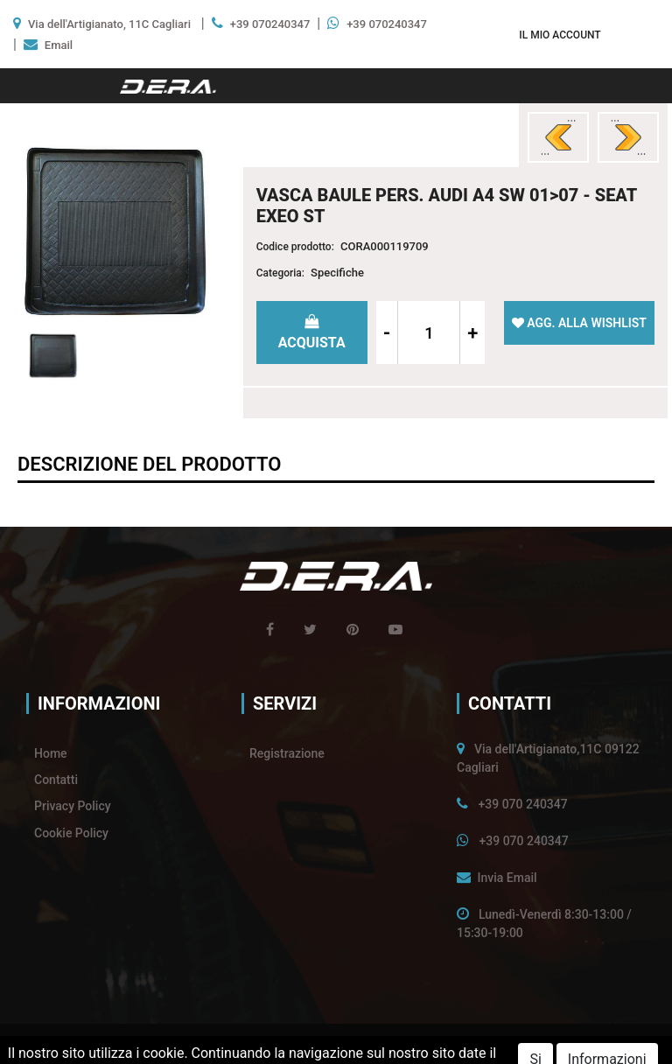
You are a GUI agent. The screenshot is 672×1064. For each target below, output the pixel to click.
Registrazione (287, 753)
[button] (559, 34)
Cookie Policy (71, 833)
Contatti (56, 780)
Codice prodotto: (295, 247)
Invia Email (506, 878)
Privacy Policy (72, 806)
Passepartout (371, 1044)
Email (59, 45)
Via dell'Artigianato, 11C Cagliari (109, 24)
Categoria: (280, 273)
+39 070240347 (270, 24)
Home (50, 753)
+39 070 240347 (522, 804)
